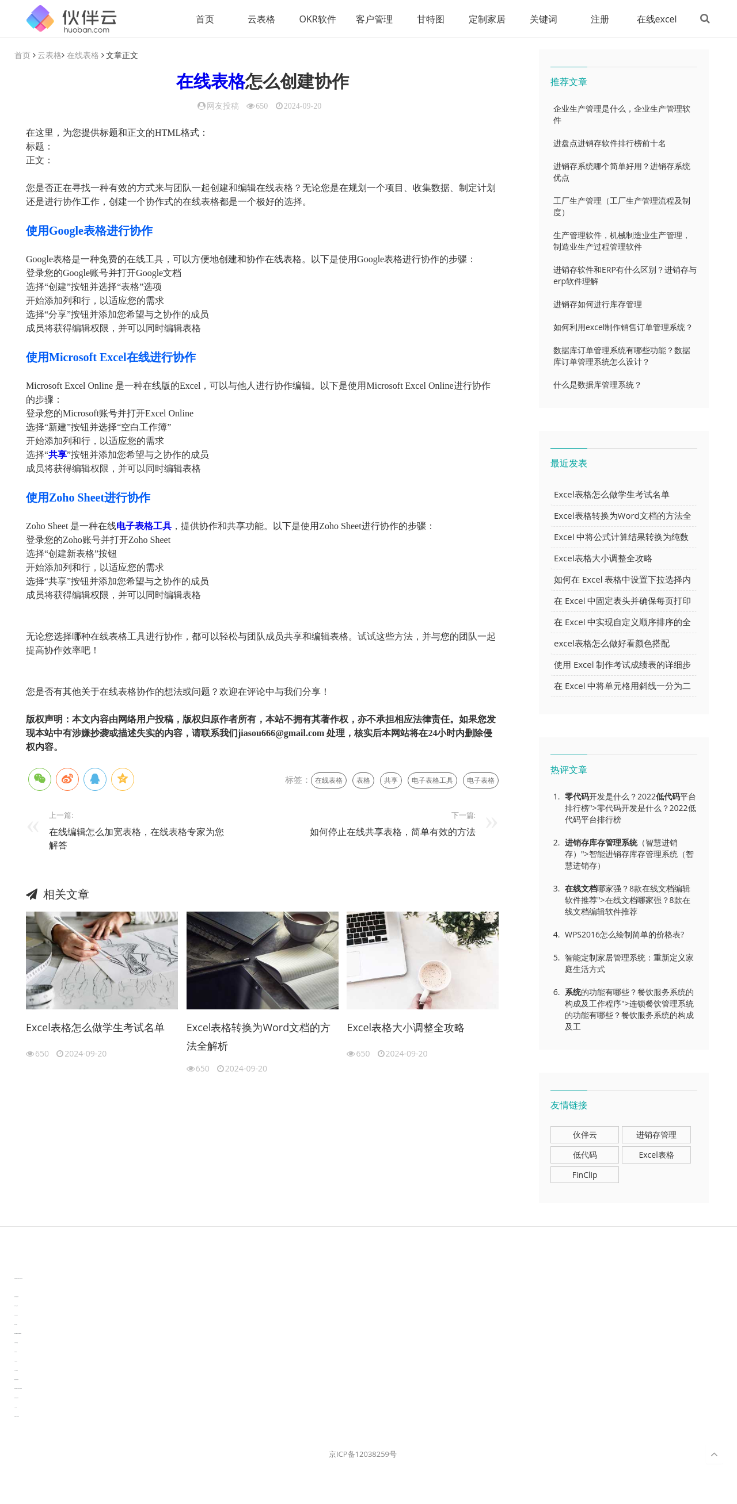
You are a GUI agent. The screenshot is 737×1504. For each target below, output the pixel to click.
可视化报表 (15, 1361)
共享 (57, 455)
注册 (597, 19)
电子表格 (481, 781)
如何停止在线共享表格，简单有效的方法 (393, 832)
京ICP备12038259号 (363, 1454)
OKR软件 (315, 19)
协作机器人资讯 (16, 1297)
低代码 (668, 796)
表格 (363, 781)
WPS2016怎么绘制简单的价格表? (624, 934)
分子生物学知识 (16, 1269)
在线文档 (581, 888)
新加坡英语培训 (16, 1398)
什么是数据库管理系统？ (597, 385)
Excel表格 (656, 1155)
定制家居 (484, 19)
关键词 (541, 19)
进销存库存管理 (593, 842)
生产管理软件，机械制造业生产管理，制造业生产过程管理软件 (621, 241)
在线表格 (83, 55)
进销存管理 (656, 1135)
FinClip (585, 1175)
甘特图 (428, 19)
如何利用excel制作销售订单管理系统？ (623, 327)
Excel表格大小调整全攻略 (406, 1028)
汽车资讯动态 (16, 1343)
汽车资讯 (15, 1352)
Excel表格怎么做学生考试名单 (95, 1028)
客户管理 (372, 19)
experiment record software (18, 1389)
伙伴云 (585, 1135)
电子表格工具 (144, 526)
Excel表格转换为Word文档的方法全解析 (259, 1037)
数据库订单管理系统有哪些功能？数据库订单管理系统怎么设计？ (621, 356)
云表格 (259, 19)
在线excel (655, 19)
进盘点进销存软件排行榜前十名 (609, 143)
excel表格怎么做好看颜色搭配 (612, 643)
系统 (629, 842)
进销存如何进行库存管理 (597, 304)
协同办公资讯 (16, 1306)
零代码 (577, 796)
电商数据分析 (16, 1315)
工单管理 (15, 1407)
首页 (202, 19)
